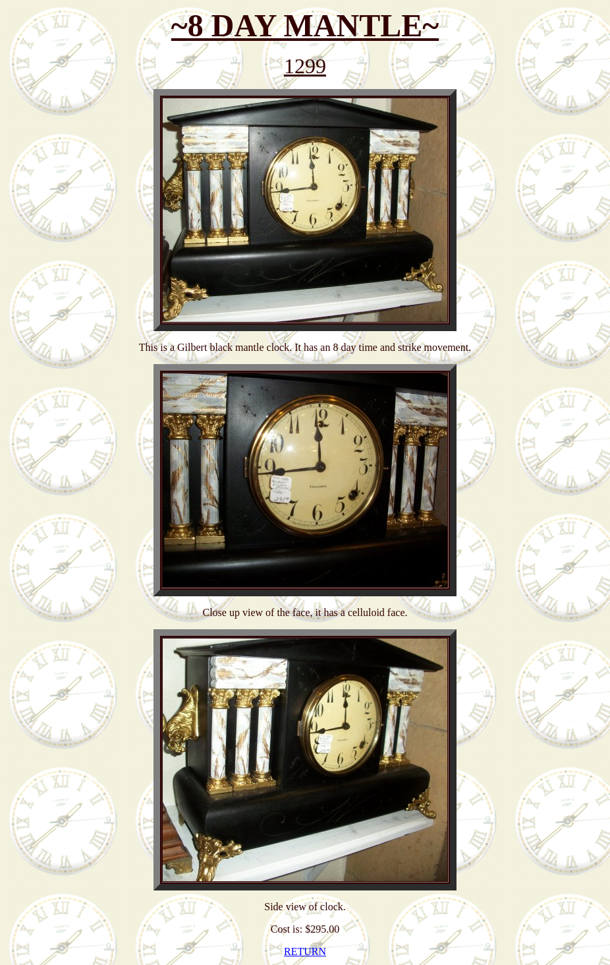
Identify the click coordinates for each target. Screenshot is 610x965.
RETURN (305, 951)
